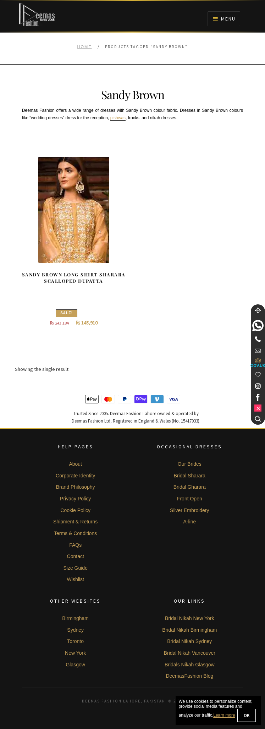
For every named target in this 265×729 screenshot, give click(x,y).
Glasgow (75, 664)
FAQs (75, 545)
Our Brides (189, 464)
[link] (258, 325)
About (75, 464)
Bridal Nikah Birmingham (189, 630)
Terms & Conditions (75, 533)
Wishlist (75, 579)
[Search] (258, 418)
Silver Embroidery (189, 510)
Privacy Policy (75, 498)
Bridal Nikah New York (189, 618)
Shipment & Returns (75, 521)
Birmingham (75, 618)
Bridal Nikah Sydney (189, 641)
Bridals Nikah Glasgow (190, 664)
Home (84, 47)
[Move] (258, 310)
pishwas (118, 117)
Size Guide (75, 568)
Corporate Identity (75, 475)
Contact (75, 556)
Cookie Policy (75, 510)
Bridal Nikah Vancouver (189, 653)
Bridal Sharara (190, 475)
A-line (189, 521)
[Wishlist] (258, 375)
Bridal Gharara (189, 487)
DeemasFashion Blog (189, 676)
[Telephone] (258, 339)
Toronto (75, 641)
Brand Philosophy (75, 487)
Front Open (189, 498)
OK (246, 715)
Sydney (75, 630)
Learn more (224, 715)
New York (75, 653)
